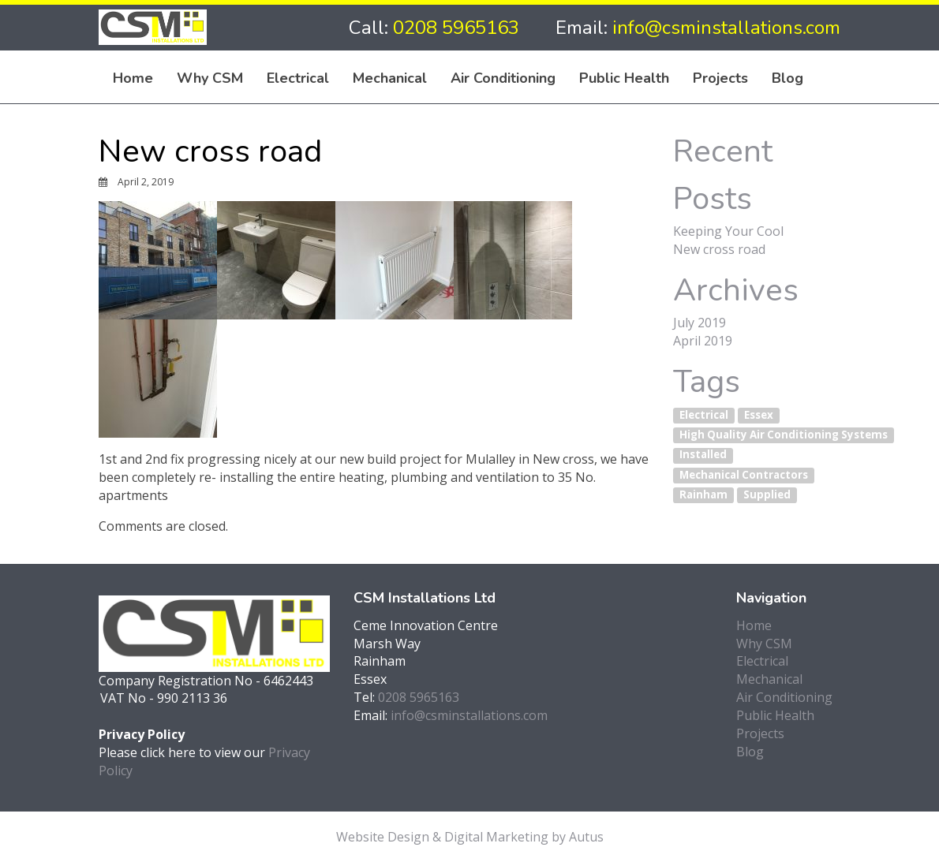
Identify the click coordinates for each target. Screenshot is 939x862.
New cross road (719, 249)
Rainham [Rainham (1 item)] (703, 494)
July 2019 (699, 322)
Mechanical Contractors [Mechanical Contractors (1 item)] (743, 475)
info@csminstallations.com (726, 27)
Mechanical (390, 78)
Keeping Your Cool (728, 231)
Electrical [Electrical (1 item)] (703, 415)
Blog (787, 78)
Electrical (298, 78)
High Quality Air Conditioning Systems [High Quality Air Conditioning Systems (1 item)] (783, 434)
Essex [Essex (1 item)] (758, 415)
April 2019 (702, 340)
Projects (720, 78)
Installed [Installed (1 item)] (703, 455)
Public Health (624, 78)
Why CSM (210, 78)
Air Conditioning (503, 78)
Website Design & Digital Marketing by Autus (470, 836)
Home (133, 78)
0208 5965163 (456, 27)
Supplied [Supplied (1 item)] (767, 494)
